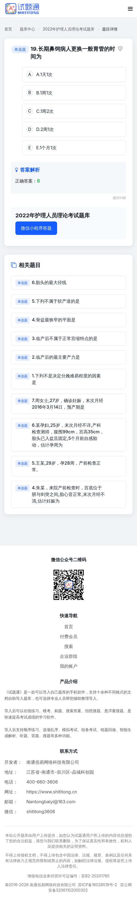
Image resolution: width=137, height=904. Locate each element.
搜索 (68, 646)
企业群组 (68, 656)
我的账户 (68, 666)
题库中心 (27, 29)
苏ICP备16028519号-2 (97, 884)
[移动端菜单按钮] (130, 9)
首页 (8, 29)
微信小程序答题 (36, 228)
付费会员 (68, 636)
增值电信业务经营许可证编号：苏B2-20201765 (68, 876)
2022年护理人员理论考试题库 (68, 29)
